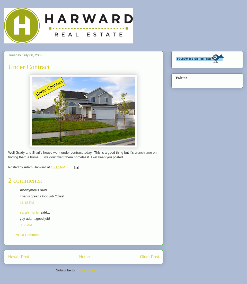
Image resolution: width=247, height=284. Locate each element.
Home (84, 257)
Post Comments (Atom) (93, 270)
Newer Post (18, 257)
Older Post (149, 257)
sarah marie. (30, 212)
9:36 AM (26, 225)
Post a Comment (27, 235)
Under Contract (29, 67)
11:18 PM (27, 203)
